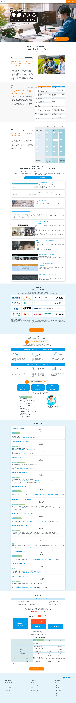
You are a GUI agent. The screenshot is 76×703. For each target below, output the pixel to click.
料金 (65, 2)
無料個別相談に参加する (71, 1)
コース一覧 (32, 681)
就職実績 (51, 2)
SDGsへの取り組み (58, 683)
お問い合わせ (57, 694)
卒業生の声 (61, 2)
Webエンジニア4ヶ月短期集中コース (36, 683)
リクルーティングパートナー (59, 686)
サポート (56, 2)
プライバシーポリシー (58, 689)
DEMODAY (7, 688)
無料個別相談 (8, 689)
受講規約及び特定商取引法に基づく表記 (61, 691)
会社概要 (56, 681)
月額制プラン (33, 686)
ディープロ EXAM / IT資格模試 (35, 688)
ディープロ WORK (9, 686)
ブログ (7, 683)
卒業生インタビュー (9, 681)
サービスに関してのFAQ (34, 689)
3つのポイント (46, 2)
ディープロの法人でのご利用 (59, 688)
